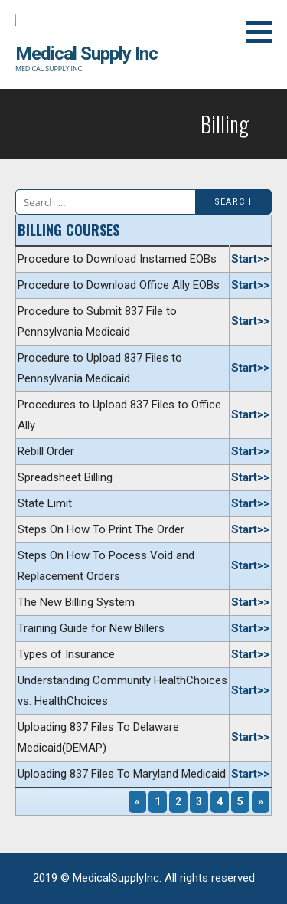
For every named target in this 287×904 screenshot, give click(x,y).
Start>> (250, 259)
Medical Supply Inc (86, 53)
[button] (265, 31)
